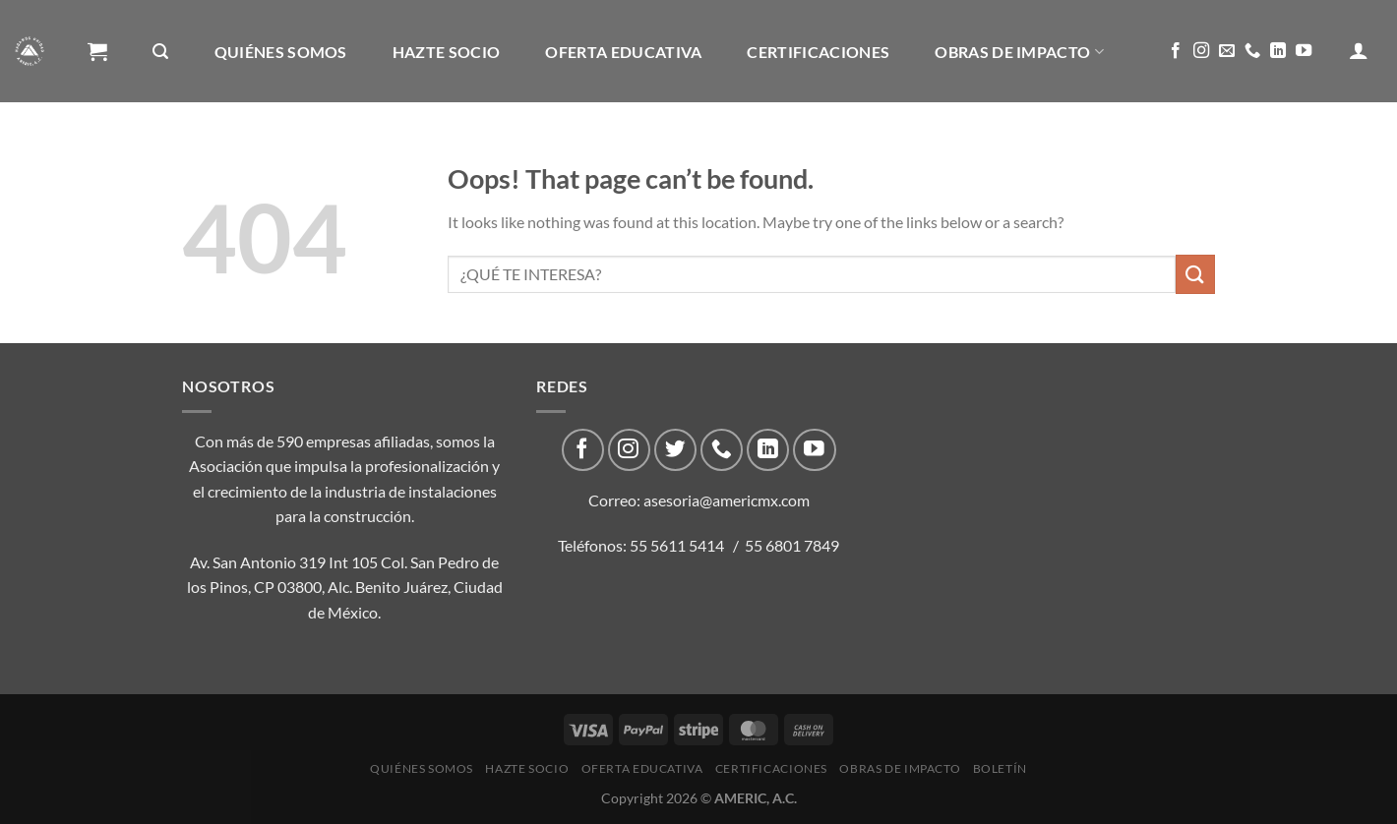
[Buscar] (160, 51)
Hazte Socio (447, 51)
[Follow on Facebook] (1176, 51)
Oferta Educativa (623, 51)
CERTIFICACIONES (818, 51)
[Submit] (1195, 274)
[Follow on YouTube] (1303, 51)
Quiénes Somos (280, 51)
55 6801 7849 (792, 545)
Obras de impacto (1019, 51)
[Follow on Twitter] (675, 450)
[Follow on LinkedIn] (1278, 51)
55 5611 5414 (677, 545)
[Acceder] (1358, 50)
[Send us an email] (1227, 51)
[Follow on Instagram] (1201, 51)
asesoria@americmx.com (726, 500)
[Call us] (1252, 51)
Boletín (130, 155)
